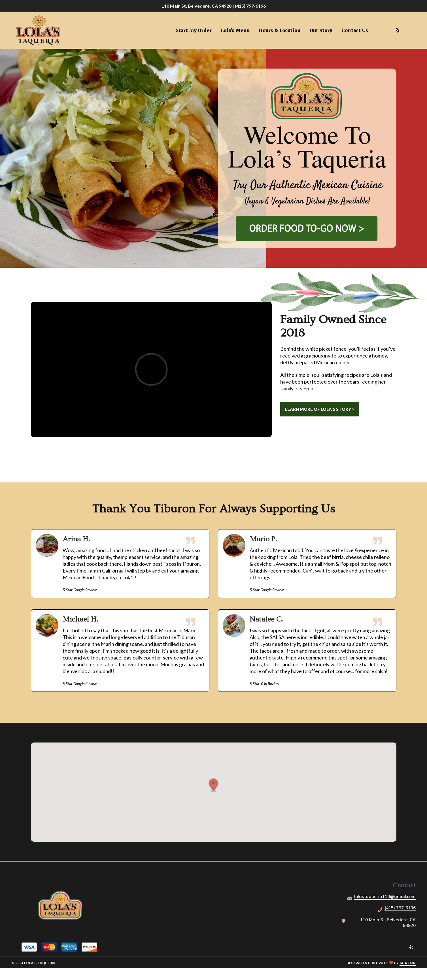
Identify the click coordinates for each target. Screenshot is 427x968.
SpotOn (408, 963)
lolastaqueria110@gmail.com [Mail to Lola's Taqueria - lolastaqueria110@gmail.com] (385, 896)
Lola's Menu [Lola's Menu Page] (235, 30)
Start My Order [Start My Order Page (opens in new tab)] (194, 30)
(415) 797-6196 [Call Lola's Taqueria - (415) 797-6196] (400, 907)
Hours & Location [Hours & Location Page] (280, 30)
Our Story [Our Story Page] (321, 30)
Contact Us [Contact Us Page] (354, 30)
